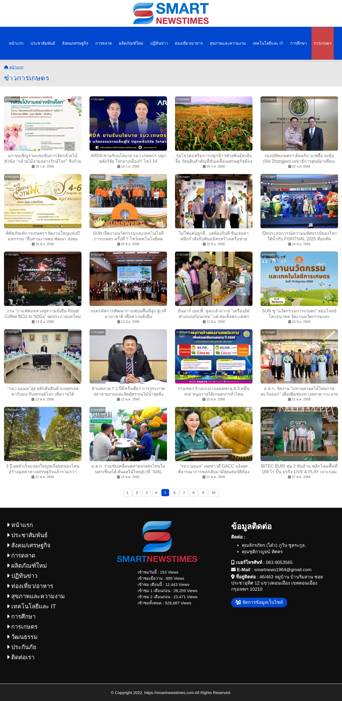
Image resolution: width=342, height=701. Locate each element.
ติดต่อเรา (20, 657)
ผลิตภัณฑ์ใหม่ (131, 43)
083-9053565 (279, 562)
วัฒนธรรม (18, 76)
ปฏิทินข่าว (159, 43)
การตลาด (103, 43)
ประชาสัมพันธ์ (42, 43)
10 (213, 493)
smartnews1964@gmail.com (283, 569)
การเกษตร (323, 43)
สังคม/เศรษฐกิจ (75, 43)
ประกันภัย (42, 76)
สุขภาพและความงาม (228, 43)
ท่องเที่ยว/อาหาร (189, 43)
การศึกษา (298, 43)
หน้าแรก (16, 43)
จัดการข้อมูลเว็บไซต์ (259, 602)
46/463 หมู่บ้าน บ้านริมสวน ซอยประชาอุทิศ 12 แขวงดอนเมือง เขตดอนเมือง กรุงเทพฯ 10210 (277, 583)
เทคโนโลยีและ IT (268, 43)
